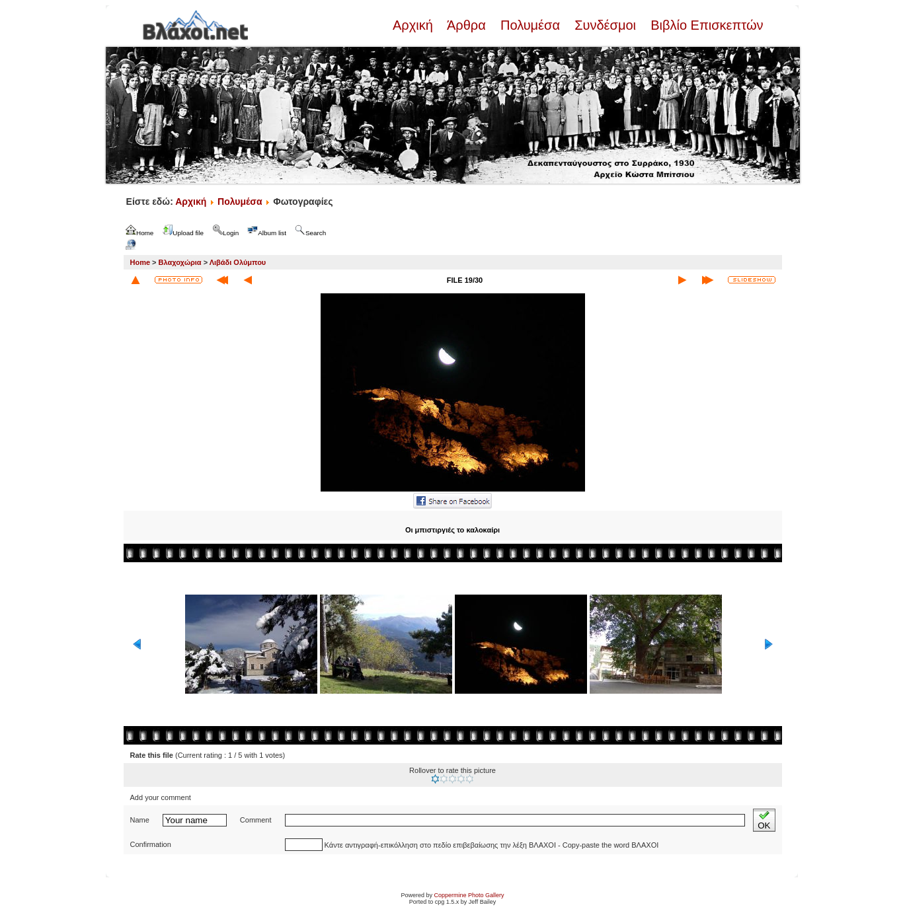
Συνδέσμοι (605, 25)
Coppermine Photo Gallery (469, 895)
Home (140, 262)
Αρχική (414, 25)
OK (764, 820)
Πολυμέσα (529, 25)
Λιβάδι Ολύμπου (238, 262)
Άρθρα (466, 25)
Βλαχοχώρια (180, 262)
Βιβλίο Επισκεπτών (705, 25)
